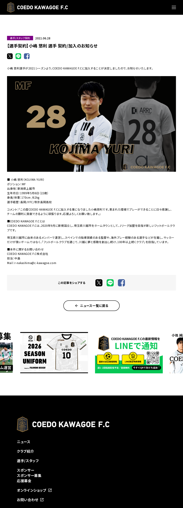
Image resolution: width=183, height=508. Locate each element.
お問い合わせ (30, 499)
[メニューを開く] (174, 7)
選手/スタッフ (28, 460)
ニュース (23, 441)
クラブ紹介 (25, 451)
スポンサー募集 (29, 475)
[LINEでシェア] (18, 56)
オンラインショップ (34, 490)
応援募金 (24, 480)
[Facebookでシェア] (27, 56)
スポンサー (25, 470)
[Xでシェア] (10, 56)
